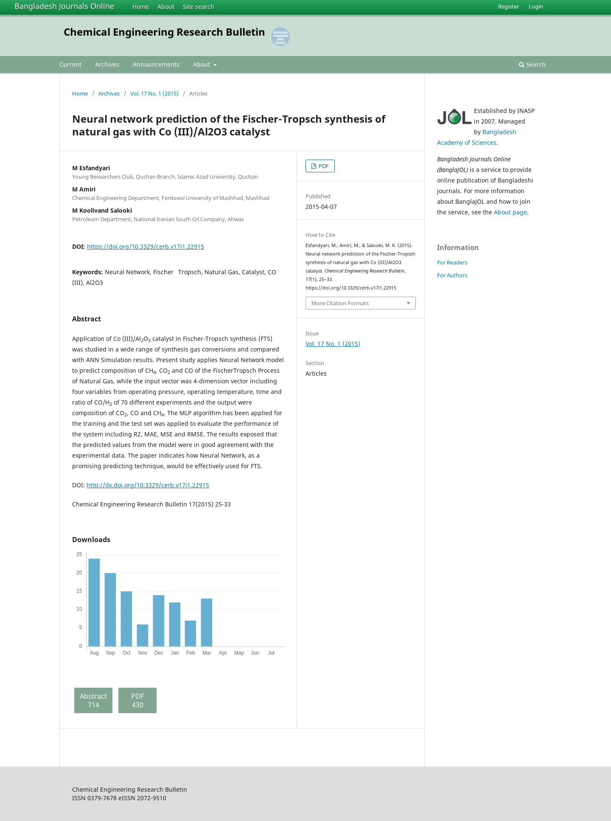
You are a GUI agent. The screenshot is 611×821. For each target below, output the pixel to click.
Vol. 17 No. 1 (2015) (154, 93)
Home (140, 7)
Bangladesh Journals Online (64, 6)
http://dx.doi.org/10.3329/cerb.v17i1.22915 (148, 485)
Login (536, 6)
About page (510, 212)
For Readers (452, 262)
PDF (323, 166)
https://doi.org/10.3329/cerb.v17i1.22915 (145, 246)
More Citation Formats (340, 303)
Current (70, 64)
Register (508, 6)
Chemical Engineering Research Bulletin (164, 32)
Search (532, 64)
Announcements (156, 64)
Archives (107, 64)
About (165, 7)
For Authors (452, 275)
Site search (198, 7)
